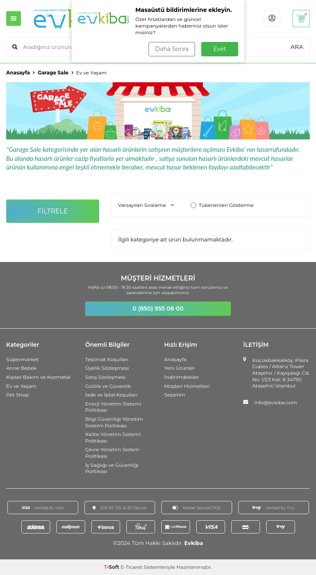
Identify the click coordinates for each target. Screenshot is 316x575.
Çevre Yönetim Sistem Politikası (112, 452)
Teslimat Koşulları (106, 359)
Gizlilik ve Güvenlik (108, 386)
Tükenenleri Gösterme (222, 205)
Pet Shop (17, 395)
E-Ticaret (131, 567)
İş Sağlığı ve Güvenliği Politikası (112, 468)
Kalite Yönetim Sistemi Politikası (113, 437)
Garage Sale (53, 73)
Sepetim (174, 395)
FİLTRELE (52, 211)
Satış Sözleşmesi (105, 377)
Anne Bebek (21, 368)
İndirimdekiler (181, 377)
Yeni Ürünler (179, 368)
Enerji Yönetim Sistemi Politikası (113, 407)
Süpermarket (22, 359)
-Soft (112, 567)
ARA (296, 47)
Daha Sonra (171, 49)
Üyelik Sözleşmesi (107, 368)
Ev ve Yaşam (21, 386)
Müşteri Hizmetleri (187, 386)
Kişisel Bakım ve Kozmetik (38, 377)
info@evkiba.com (275, 402)
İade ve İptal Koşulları (111, 395)
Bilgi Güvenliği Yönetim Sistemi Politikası (114, 422)
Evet (220, 49)
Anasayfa (18, 73)
